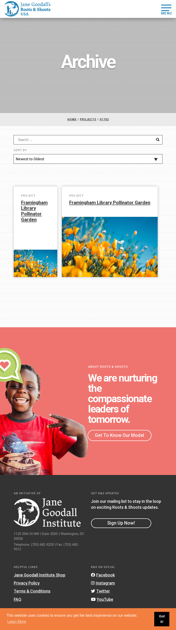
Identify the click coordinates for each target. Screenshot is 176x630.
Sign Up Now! (121, 523)
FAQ (17, 599)
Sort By (20, 150)
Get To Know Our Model (119, 435)
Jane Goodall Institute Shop (39, 575)
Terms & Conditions (32, 591)
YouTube (102, 599)
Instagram (103, 583)
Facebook (103, 575)
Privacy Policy (27, 583)
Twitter (100, 591)
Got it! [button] (162, 619)
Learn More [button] (16, 622)
